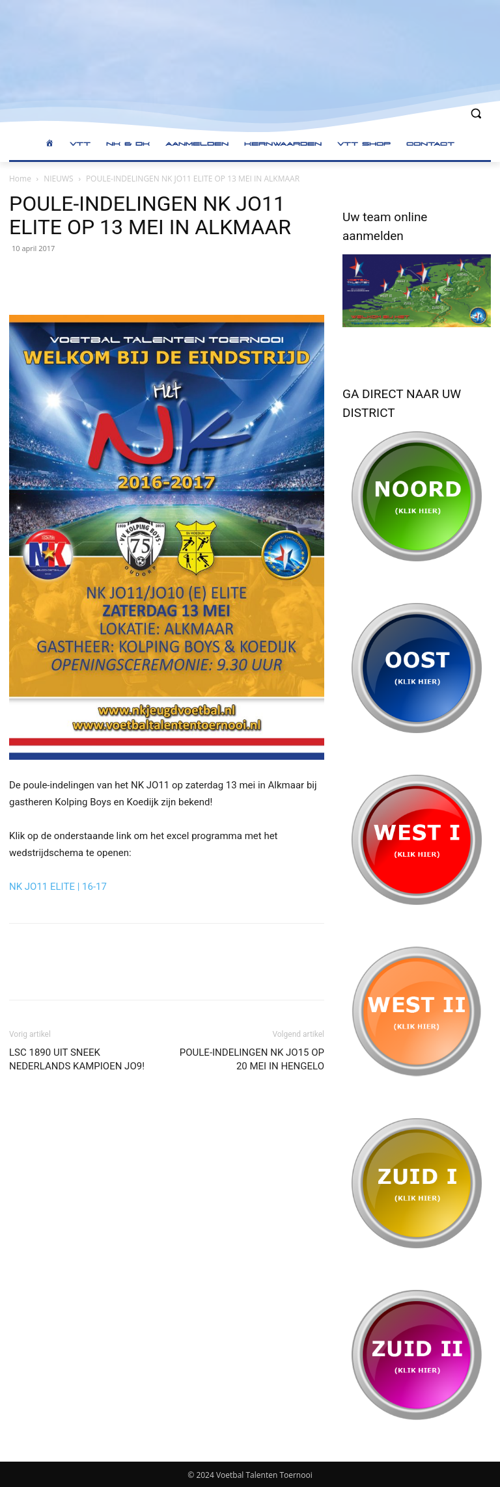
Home (20, 178)
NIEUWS (58, 178)
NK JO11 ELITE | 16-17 (58, 886)
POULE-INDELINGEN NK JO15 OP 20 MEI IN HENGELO (252, 1059)
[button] (475, 113)
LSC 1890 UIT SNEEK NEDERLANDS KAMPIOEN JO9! (77, 1059)
